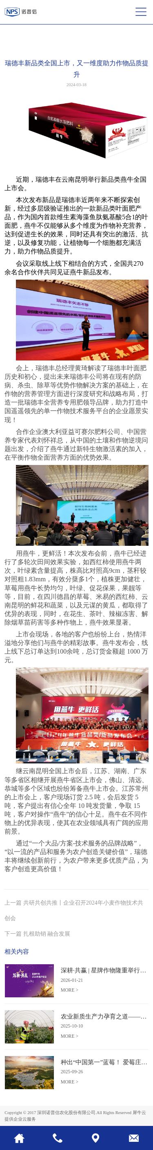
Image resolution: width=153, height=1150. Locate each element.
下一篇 (37, 933)
